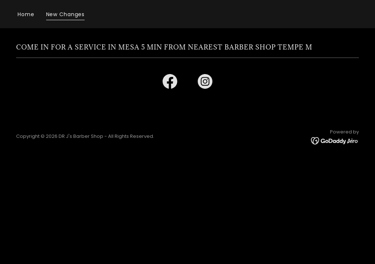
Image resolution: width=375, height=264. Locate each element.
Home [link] (26, 14)
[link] (170, 83)
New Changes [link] (65, 14)
